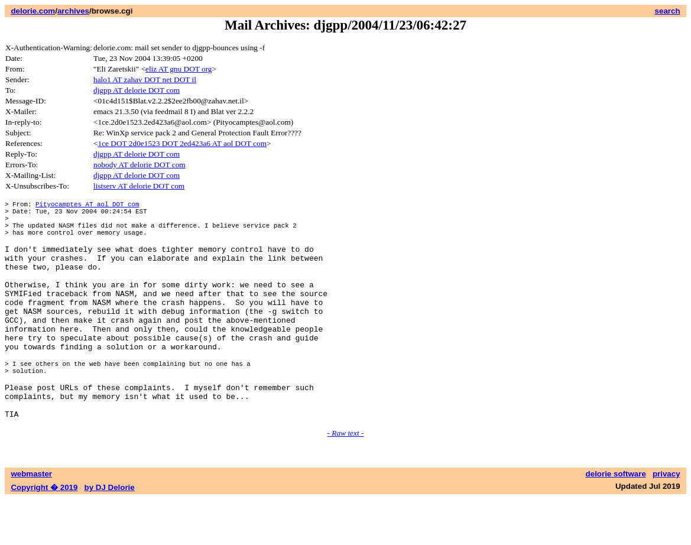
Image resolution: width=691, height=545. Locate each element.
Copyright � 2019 (44, 533)
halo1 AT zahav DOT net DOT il (144, 79)
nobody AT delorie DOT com (139, 164)
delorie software (616, 519)
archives (73, 11)
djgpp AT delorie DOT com (136, 90)
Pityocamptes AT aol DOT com (87, 205)
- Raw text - (345, 479)
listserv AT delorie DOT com (138, 185)
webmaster (31, 519)
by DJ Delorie (110, 533)
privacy (666, 519)
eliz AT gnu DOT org (178, 68)
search (667, 11)
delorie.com (33, 11)
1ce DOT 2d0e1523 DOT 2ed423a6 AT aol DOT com (182, 143)
